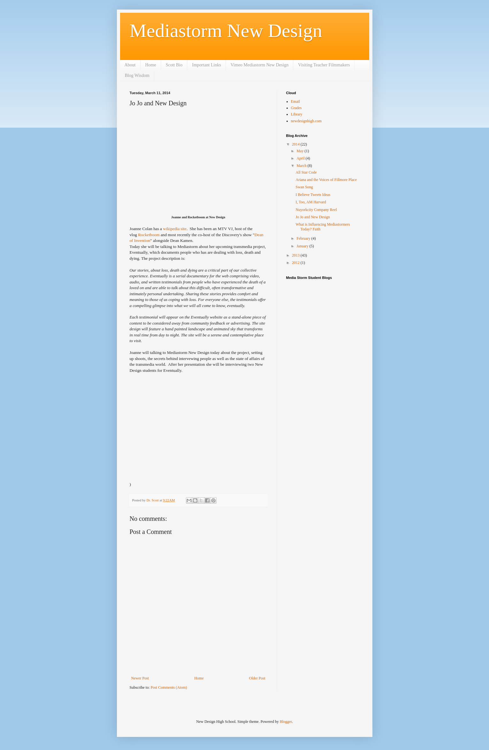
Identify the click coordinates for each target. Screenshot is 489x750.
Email (295, 101)
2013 (296, 255)
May (300, 151)
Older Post (257, 678)
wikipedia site (175, 228)
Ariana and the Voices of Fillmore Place (326, 179)
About (130, 65)
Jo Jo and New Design (312, 217)
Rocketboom (148, 234)
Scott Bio (174, 65)
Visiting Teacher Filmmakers (324, 65)
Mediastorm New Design (226, 30)
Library (296, 114)
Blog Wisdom (137, 75)
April (300, 158)
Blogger (286, 721)
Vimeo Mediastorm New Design (260, 65)
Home (150, 65)
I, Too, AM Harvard (310, 202)
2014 (296, 144)
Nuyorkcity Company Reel (316, 209)
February (303, 238)
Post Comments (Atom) (169, 687)
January (302, 246)
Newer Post (140, 678)
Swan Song (304, 187)
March (301, 165)
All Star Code (306, 172)
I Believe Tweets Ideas (312, 194)
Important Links (206, 65)
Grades (296, 108)
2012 (296, 262)
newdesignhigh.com (306, 121)
